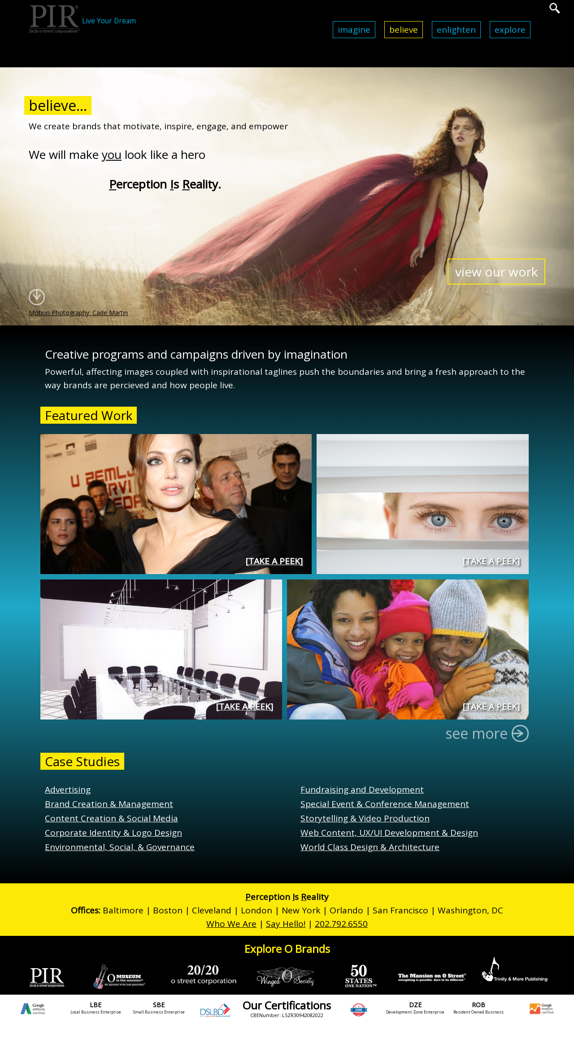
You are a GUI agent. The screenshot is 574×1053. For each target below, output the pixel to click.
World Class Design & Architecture (369, 847)
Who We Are (231, 924)
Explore (510, 29)
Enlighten (456, 29)
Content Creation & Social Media (111, 818)
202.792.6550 (341, 924)
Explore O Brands (287, 948)
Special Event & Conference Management (384, 804)
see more (483, 733)
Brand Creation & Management (109, 804)
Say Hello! (285, 924)
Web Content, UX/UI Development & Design (389, 832)
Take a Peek (274, 561)
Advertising (68, 789)
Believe (403, 29)
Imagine (354, 29)
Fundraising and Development (362, 789)
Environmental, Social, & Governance (120, 847)
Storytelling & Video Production (365, 818)
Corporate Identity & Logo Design (113, 832)
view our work (496, 271)
